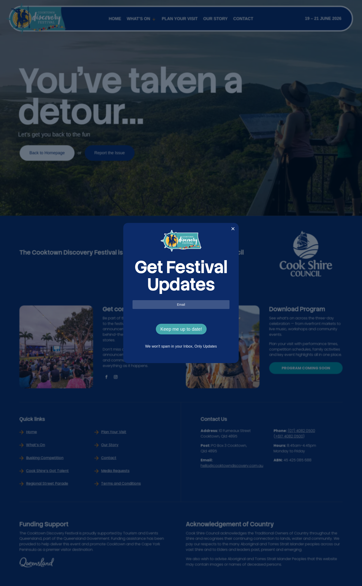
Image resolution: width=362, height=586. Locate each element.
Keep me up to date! (181, 329)
